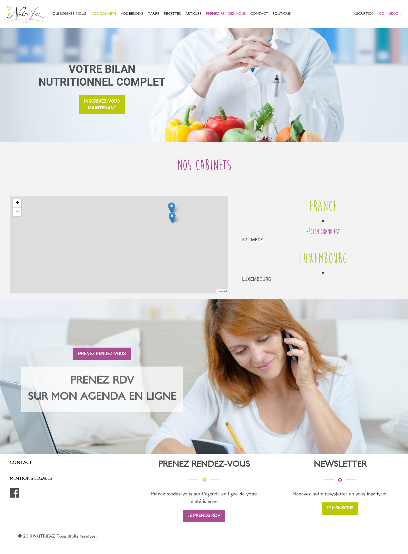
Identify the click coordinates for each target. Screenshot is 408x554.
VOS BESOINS (132, 14)
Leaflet (222, 291)
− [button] (17, 212)
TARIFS (153, 14)
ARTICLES (193, 14)
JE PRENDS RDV (204, 516)
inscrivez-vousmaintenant (102, 104)
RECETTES (172, 14)
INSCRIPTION (364, 14)
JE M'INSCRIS (340, 508)
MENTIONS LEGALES (31, 479)
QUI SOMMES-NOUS (69, 14)
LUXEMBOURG (256, 279)
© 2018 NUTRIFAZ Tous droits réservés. (57, 536)
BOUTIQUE (282, 14)
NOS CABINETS (103, 14)
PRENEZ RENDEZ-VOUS (226, 14)
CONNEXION (390, 14)
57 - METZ (252, 239)
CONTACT (259, 14)
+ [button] (17, 203)
